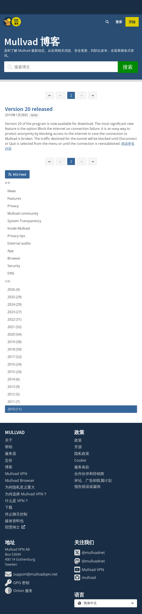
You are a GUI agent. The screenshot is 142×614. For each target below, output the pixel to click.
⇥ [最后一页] (92, 95)
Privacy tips (16, 236)
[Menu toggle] (16, 22)
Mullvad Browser (19, 480)
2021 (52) (14, 327)
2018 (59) (14, 349)
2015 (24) (14, 371)
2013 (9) (13, 386)
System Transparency (24, 221)
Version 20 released (29, 109)
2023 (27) (14, 312)
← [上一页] (60, 95)
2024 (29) (14, 304)
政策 (78, 440)
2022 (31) (14, 319)
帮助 (8, 446)
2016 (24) (14, 364)
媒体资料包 (14, 520)
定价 (8, 460)
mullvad (85, 577)
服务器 (10, 453)
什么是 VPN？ (16, 500)
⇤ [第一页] (49, 95)
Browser (13, 258)
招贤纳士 (15, 526)
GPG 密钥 (17, 582)
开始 (132, 22)
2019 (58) (14, 342)
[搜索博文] (61, 66)
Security (13, 265)
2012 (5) (13, 394)
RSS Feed (17, 174)
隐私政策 (81, 453)
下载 (8, 507)
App (10, 251)
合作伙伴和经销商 (89, 473)
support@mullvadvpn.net (31, 574)
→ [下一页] (81, 95)
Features (14, 198)
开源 (78, 446)
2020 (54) (14, 334)
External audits (19, 243)
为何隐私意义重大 (20, 487)
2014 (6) (13, 379)
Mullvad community (22, 213)
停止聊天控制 (16, 514)
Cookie (80, 460)
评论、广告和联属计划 (93, 480)
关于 (8, 440)
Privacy (13, 206)
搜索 (128, 67)
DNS (10, 273)
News (34, 115)
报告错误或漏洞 (87, 486)
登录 (119, 22)
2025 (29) (14, 297)
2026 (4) (13, 289)
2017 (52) (14, 356)
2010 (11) (14, 409)
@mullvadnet (89, 552)
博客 (8, 466)
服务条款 (81, 466)
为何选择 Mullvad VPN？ (26, 493)
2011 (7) (13, 401)
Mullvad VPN (16, 473)
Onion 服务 (18, 590)
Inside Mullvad (18, 228)
